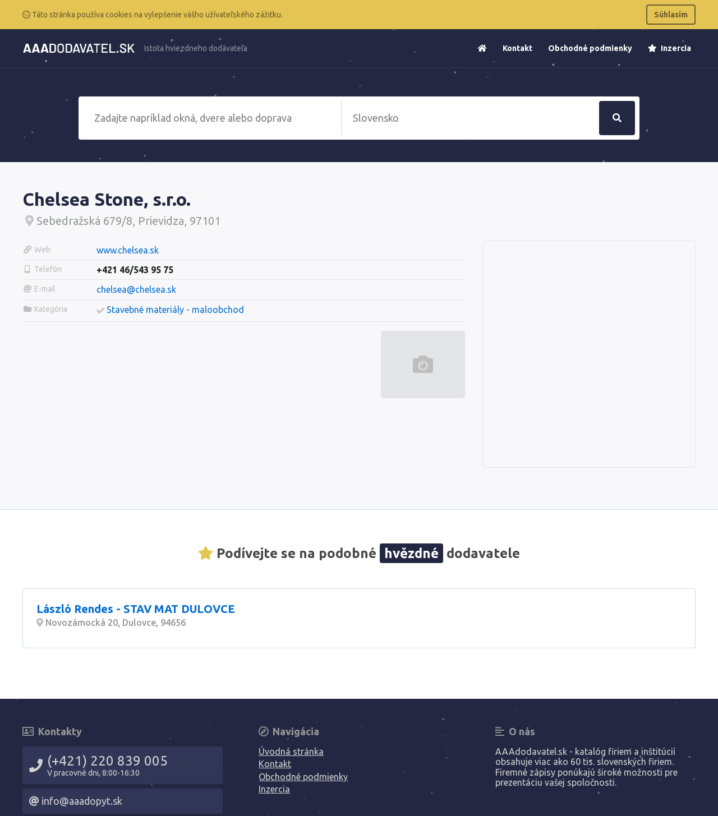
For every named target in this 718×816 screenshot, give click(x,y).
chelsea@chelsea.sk (136, 289)
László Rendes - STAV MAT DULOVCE (135, 608)
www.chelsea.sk (127, 250)
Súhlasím (671, 14)
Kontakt (517, 48)
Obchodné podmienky (590, 48)
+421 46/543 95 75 (134, 270)
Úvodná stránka (291, 751)
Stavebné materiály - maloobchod (175, 310)
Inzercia (669, 48)
